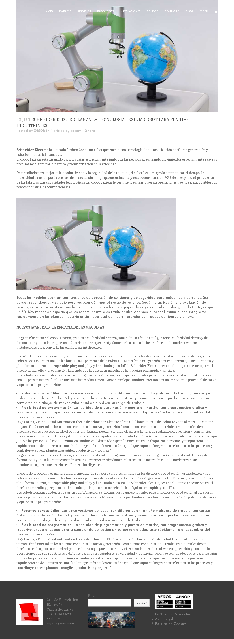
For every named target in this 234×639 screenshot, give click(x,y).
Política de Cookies (170, 624)
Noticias (57, 131)
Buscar (93, 596)
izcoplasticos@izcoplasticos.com (60, 623)
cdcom (76, 131)
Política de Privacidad (173, 614)
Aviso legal (164, 619)
